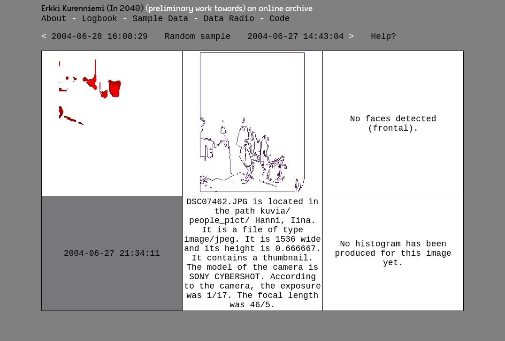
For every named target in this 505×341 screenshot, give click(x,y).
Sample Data (160, 19)
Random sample (197, 39)
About (54, 19)
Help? (383, 39)
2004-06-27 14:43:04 (295, 39)
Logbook (99, 19)
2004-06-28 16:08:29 (100, 39)
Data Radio (229, 19)
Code (279, 19)
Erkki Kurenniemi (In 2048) (92, 9)
